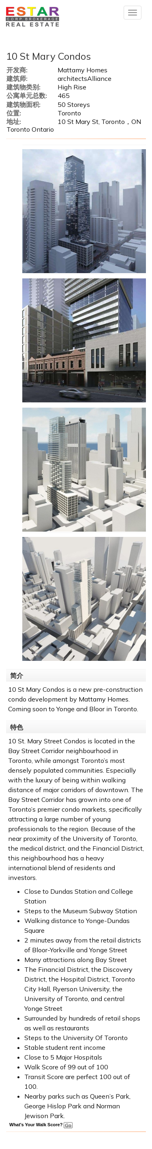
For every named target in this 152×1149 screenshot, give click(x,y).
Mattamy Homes (103, 699)
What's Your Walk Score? (41, 1124)
